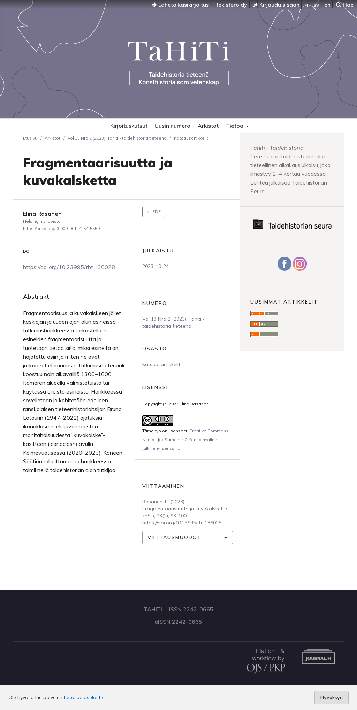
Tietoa (235, 125)
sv (316, 4)
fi (307, 4)
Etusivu (30, 138)
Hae (345, 4)
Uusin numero (172, 125)
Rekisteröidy (230, 4)
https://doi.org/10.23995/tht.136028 (69, 266)
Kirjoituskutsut (128, 125)
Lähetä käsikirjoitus (180, 4)
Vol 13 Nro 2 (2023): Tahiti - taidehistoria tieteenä (117, 138)
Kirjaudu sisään (276, 4)
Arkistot (208, 125)
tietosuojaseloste (83, 697)
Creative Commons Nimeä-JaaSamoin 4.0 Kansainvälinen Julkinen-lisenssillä (185, 439)
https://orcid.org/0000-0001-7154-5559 (61, 228)
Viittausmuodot (174, 537)
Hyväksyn (331, 697)
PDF (156, 211)
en (327, 4)
